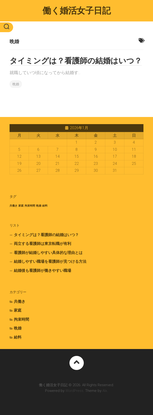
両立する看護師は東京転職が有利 (42, 243)
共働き (19, 301)
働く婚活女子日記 (76, 11)
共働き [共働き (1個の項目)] (13, 205)
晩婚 (15, 84)
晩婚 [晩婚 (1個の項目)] (38, 205)
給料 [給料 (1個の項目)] (44, 205)
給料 (17, 337)
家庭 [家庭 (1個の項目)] (21, 205)
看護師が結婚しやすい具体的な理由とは (48, 252)
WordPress (74, 391)
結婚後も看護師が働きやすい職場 (42, 270)
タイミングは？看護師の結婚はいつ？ (76, 60)
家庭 (17, 310)
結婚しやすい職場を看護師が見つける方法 (50, 261)
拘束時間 (21, 319)
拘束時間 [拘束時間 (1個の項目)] (30, 205)
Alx (104, 391)
